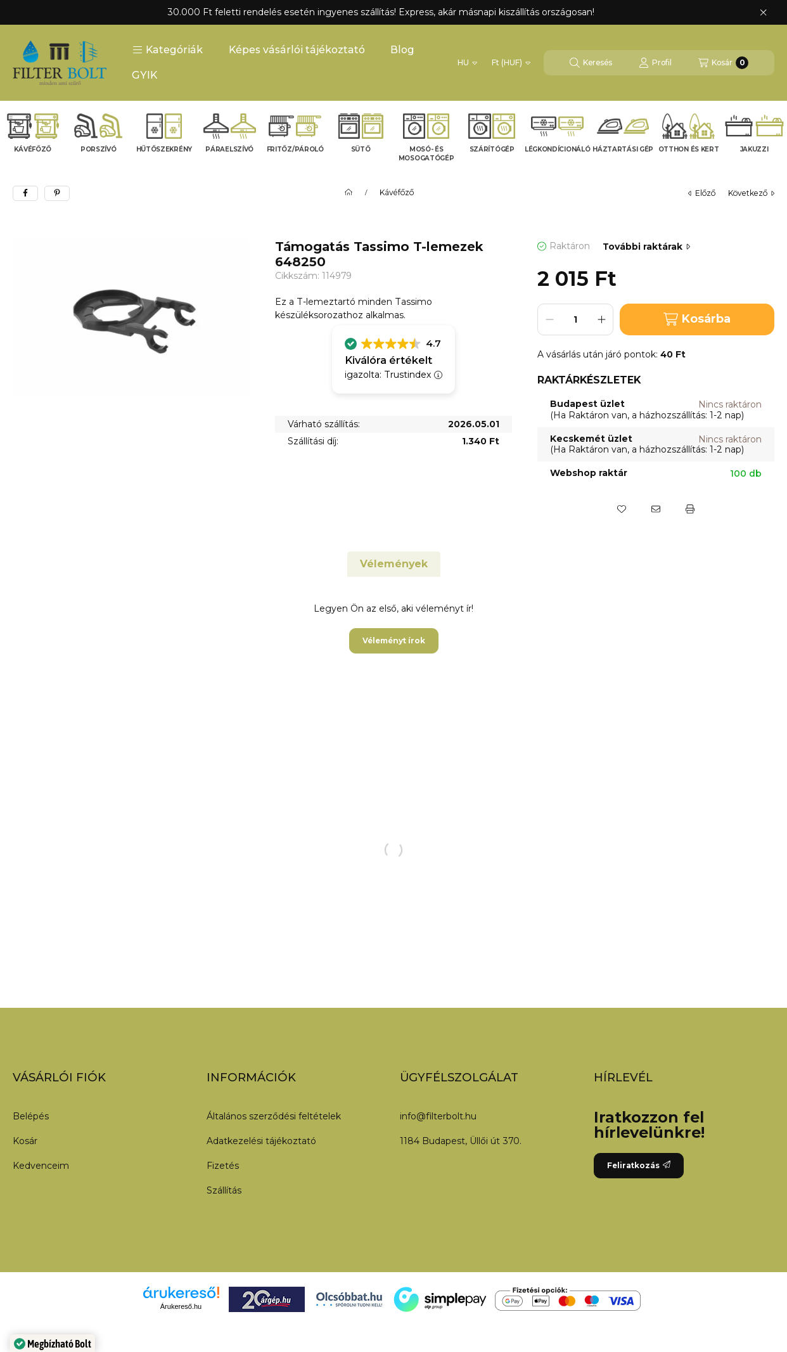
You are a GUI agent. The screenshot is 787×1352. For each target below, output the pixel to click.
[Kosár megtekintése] (723, 62)
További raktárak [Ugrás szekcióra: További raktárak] (646, 246)
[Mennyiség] (575, 319)
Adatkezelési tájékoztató (261, 1141)
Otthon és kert (688, 149)
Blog (402, 50)
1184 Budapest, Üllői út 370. (460, 1141)
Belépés (31, 1116)
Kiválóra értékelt (388, 360)
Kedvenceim (41, 1165)
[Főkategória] (348, 192)
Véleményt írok (393, 640)
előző (701, 193)
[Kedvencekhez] (621, 509)
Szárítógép (492, 149)
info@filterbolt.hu (438, 1116)
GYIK (144, 75)
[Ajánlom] (656, 509)
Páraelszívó (229, 149)
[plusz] (601, 319)
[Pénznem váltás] (511, 62)
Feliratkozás (638, 1165)
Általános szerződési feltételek (274, 1116)
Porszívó (98, 149)
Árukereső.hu (181, 1306)
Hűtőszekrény (164, 149)
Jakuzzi (754, 149)
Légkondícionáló (558, 149)
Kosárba (697, 319)
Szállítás (224, 1190)
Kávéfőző (32, 149)
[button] (167, 50)
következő (751, 193)
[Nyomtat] (690, 509)
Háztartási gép (622, 149)
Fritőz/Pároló (295, 149)
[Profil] (655, 62)
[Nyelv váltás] (467, 62)
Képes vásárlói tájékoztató (297, 50)
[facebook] (25, 193)
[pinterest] (57, 193)
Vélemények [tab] (394, 564)
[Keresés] (591, 62)
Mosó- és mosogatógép (426, 153)
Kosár (25, 1141)
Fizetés (223, 1165)
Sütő (361, 149)
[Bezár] (763, 12)
